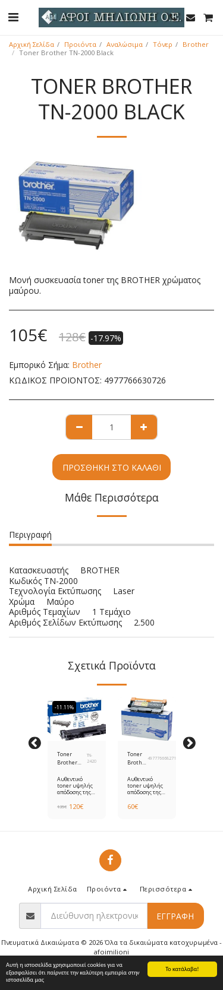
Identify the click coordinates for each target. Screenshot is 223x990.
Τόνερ (162, 44)
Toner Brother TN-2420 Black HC (68, 758)
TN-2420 (91, 758)
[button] (13, 17)
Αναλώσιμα (124, 44)
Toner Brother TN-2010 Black (137, 758)
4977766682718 (162, 758)
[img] (77, 719)
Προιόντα (80, 44)
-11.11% (64, 707)
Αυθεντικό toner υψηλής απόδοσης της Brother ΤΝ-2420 (75, 792)
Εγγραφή (175, 916)
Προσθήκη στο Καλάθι (111, 467)
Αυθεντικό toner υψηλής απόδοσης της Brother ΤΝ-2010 (145, 792)
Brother (196, 44)
